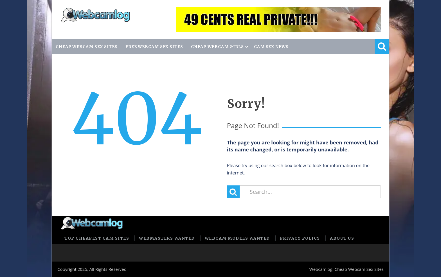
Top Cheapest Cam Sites (96, 238)
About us (342, 238)
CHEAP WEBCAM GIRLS (217, 46)
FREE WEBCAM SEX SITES (154, 46)
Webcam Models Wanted (237, 238)
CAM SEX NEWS (271, 46)
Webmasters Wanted (167, 238)
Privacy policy (300, 238)
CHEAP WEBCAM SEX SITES (87, 46)
